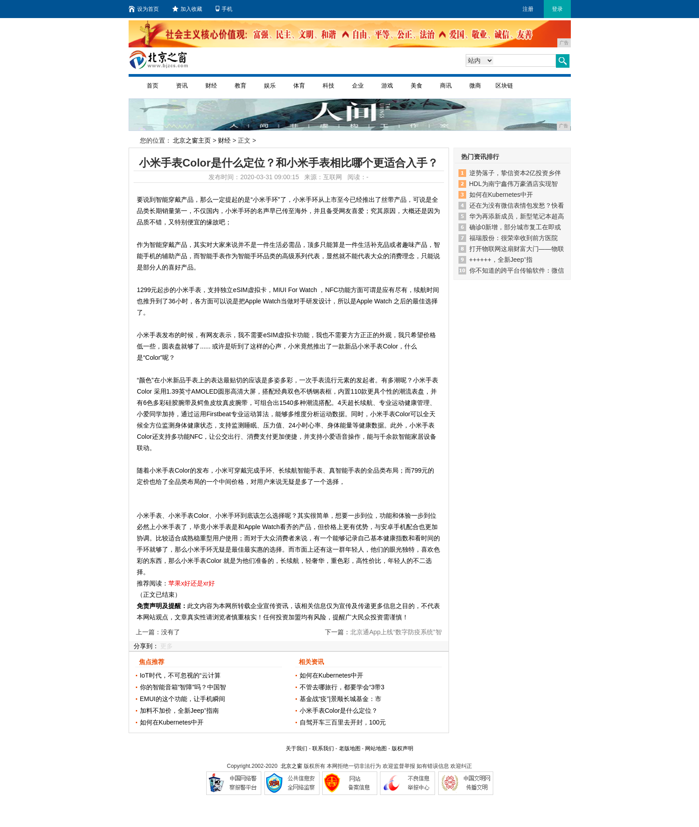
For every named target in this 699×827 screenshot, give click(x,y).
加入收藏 (187, 9)
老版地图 (350, 748)
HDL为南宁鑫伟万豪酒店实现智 (513, 183)
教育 (240, 85)
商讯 (446, 85)
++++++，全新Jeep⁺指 (500, 259)
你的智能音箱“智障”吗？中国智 (183, 687)
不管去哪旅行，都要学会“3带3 (342, 687)
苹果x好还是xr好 (191, 583)
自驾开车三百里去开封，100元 (343, 722)
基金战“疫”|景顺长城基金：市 (340, 698)
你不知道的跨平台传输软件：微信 (516, 270)
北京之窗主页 (192, 140)
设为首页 (144, 9)
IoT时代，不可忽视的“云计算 (180, 675)
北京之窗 (291, 766)
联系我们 (323, 748)
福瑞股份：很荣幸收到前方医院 (513, 238)
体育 (299, 85)
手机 (224, 9)
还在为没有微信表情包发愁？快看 (516, 205)
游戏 (387, 85)
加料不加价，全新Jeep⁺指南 (179, 710)
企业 (358, 85)
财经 (211, 85)
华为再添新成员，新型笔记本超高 (516, 216)
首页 (152, 85)
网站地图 (376, 748)
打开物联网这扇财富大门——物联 (516, 248)
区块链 (504, 85)
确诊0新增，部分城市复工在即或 (515, 227)
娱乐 (270, 85)
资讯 (182, 85)
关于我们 (296, 748)
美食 (416, 85)
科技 (328, 85)
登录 (557, 9)
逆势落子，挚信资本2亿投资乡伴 (515, 173)
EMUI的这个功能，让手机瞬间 (182, 698)
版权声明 (402, 748)
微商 (475, 85)
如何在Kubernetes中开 (172, 722)
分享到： (146, 646)
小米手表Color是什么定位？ (339, 710)
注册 (528, 9)
